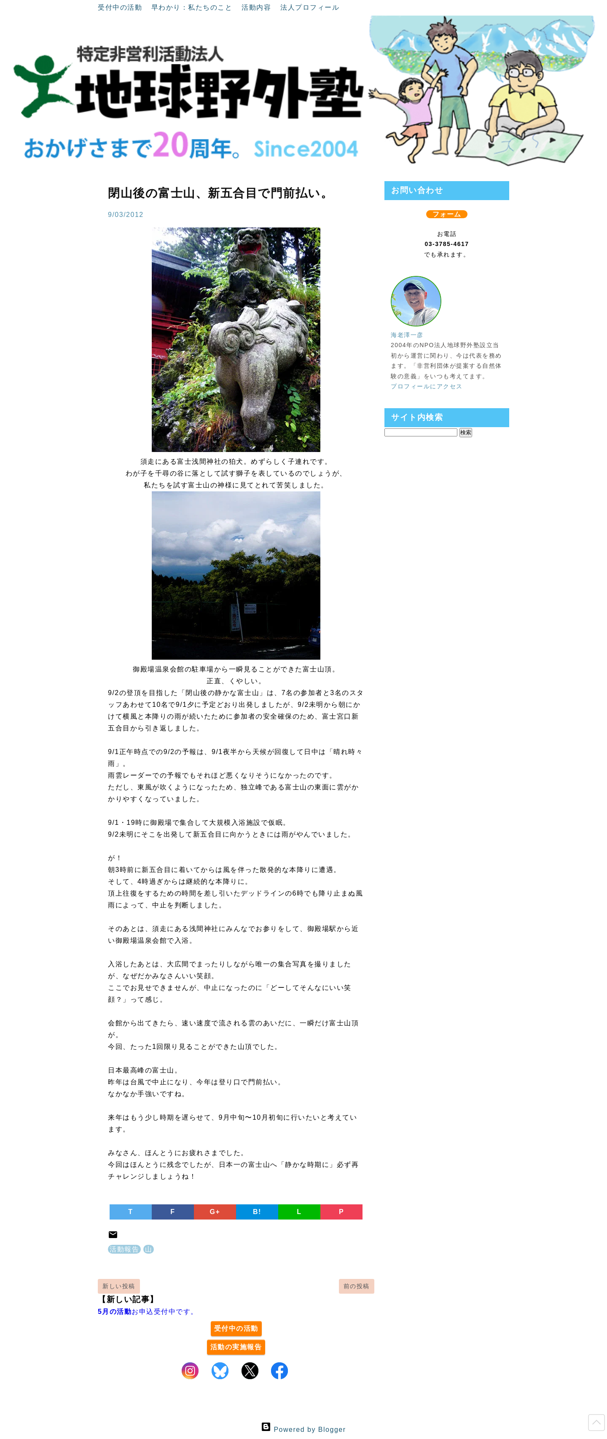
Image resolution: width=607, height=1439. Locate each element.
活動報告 (124, 1249)
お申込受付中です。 (148, 1311)
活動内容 (258, 7)
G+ (215, 1211)
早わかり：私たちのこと (193, 7)
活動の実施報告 (236, 1347)
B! (257, 1211)
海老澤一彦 (407, 335)
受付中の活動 (121, 7)
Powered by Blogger (303, 1429)
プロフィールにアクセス (427, 386)
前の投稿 (357, 1286)
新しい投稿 (118, 1286)
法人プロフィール (309, 7)
